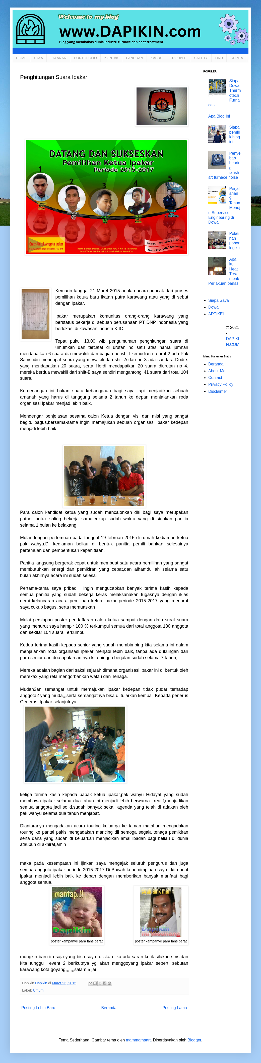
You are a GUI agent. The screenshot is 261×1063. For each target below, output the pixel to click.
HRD (219, 58)
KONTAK (111, 58)
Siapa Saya (218, 300)
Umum (38, 990)
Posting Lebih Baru (38, 1008)
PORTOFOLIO (85, 58)
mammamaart (138, 1040)
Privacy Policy (220, 384)
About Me (216, 371)
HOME (21, 58)
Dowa (213, 307)
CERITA (236, 58)
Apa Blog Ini (219, 116)
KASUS (156, 58)
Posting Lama (174, 1008)
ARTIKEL (216, 314)
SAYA (38, 58)
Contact (215, 377)
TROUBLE (178, 58)
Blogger (194, 1040)
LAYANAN (58, 58)
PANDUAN (134, 58)
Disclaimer (217, 391)
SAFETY (201, 58)
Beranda (108, 1008)
